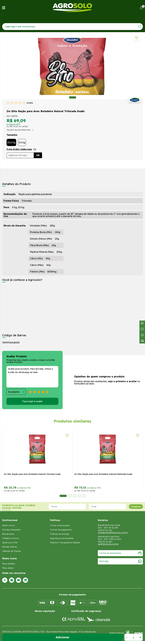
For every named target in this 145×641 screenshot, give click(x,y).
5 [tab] (82, 496)
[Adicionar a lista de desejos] (136, 37)
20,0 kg (11, 142)
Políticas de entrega (59, 534)
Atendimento (8, 534)
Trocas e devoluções (60, 525)
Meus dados (8, 568)
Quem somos (8, 525)
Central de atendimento (120, 553)
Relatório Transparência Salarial (65, 542)
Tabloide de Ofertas (11, 551)
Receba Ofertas (9, 547)
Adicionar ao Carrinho (62, 637)
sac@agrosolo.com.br (108, 544)
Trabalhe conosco (10, 538)
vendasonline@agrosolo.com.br (113, 532)
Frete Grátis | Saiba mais (19, 149)
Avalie (30, 103)
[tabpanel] (72, 66)
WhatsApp (120, 561)
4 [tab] (76, 496)
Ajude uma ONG (10, 542)
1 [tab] (72, 97)
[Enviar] (139, 26)
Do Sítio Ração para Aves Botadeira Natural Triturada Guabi (81, 474)
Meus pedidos (8, 563)
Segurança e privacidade (62, 538)
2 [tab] (66, 496)
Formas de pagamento (61, 529)
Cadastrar (136, 506)
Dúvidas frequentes (11, 529)
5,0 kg (22, 142)
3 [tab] (71, 496)
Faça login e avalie (32, 401)
